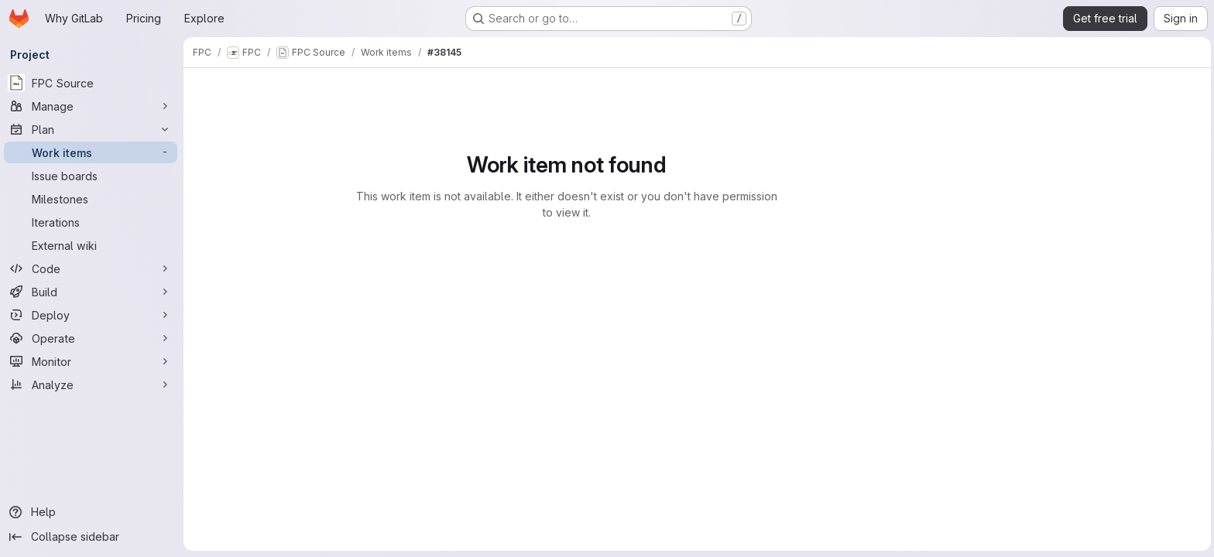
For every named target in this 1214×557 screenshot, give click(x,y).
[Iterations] (93, 222)
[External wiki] (93, 245)
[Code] (93, 268)
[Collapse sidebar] (93, 537)
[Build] (93, 291)
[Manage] (93, 106)
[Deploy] (93, 315)
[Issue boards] (93, 175)
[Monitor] (93, 361)
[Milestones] (93, 199)
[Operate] (93, 338)
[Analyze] (93, 384)
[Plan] (93, 129)
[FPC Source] (93, 83)
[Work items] (93, 152)
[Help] (93, 512)
